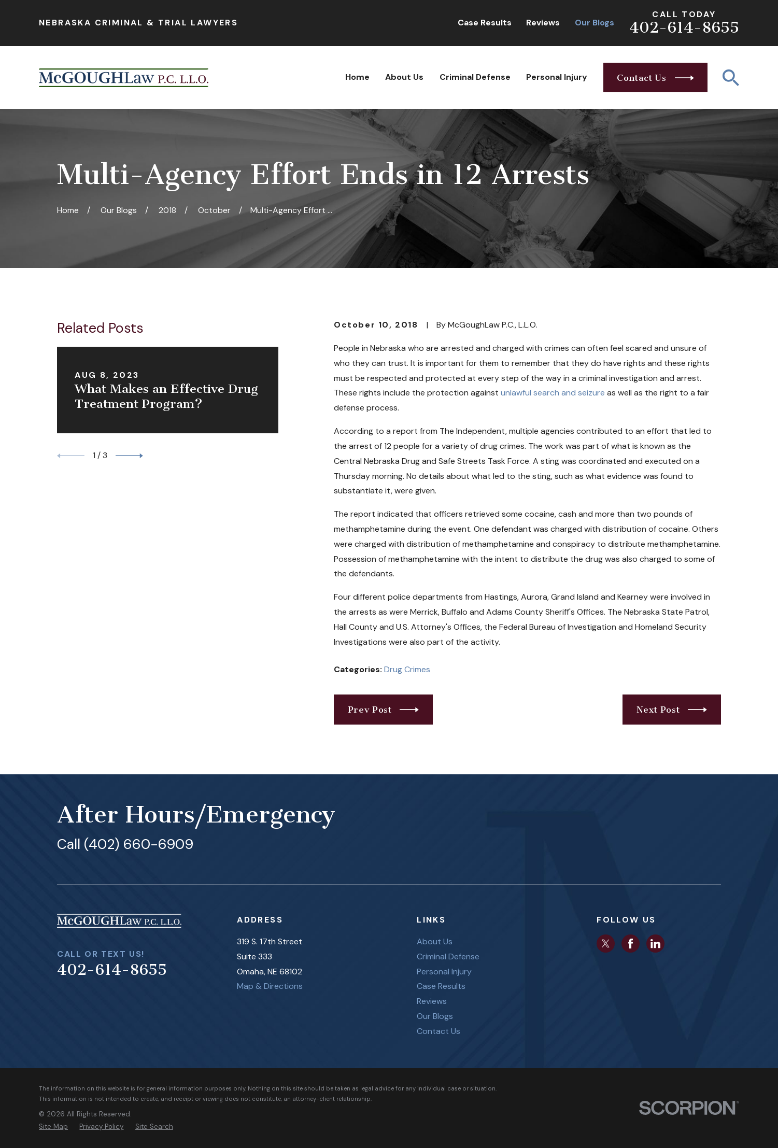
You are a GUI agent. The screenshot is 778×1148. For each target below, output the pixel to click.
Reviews (543, 22)
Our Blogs (594, 22)
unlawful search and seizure (553, 392)
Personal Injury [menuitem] (556, 77)
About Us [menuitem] (404, 77)
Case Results (485, 22)
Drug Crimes (407, 669)
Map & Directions (270, 986)
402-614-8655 (684, 27)
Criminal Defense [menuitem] (475, 77)
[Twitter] (606, 943)
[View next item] (129, 456)
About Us (434, 941)
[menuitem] (53, 1127)
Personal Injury (444, 971)
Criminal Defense (448, 956)
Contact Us (438, 1031)
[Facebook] (630, 943)
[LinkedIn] (655, 943)
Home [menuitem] (357, 77)
